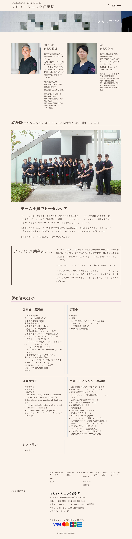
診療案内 (52, 474)
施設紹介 (86, 485)
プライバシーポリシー (59, 511)
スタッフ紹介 (105, 474)
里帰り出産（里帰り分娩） (74, 474)
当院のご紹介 (88, 472)
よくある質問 (97, 474)
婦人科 (52, 482)
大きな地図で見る (18, 491)
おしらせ (113, 474)
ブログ (118, 474)
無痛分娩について (60, 474)
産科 (51, 478)
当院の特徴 (87, 481)
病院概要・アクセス (88, 477)
